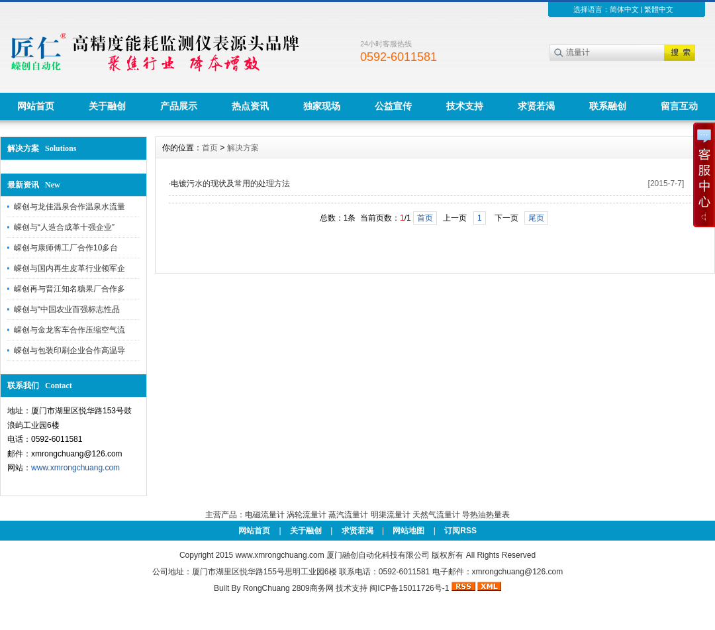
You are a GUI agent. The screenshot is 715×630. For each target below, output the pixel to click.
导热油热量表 (486, 514)
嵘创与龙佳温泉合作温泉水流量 (69, 206)
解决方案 (243, 147)
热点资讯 (250, 106)
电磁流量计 (265, 514)
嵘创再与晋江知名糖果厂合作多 (69, 288)
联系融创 (607, 106)
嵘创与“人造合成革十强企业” (64, 227)
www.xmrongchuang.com (75, 467)
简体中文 (624, 9)
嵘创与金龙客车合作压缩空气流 (69, 330)
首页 (210, 147)
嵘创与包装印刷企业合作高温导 (69, 350)
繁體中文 (658, 9)
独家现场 (321, 106)
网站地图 (408, 530)
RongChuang (266, 588)
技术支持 (464, 106)
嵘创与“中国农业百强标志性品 (67, 309)
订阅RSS (460, 530)
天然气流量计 (436, 514)
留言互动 (679, 106)
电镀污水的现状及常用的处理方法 (230, 183)
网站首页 (35, 106)
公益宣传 (393, 106)
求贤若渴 (536, 106)
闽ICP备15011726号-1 (409, 588)
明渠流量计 (390, 514)
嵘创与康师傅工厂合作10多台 (66, 247)
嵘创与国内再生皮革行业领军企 (69, 268)
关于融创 (107, 106)
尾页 (536, 218)
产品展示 (178, 106)
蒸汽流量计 (348, 514)
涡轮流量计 (306, 514)
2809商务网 (313, 588)
